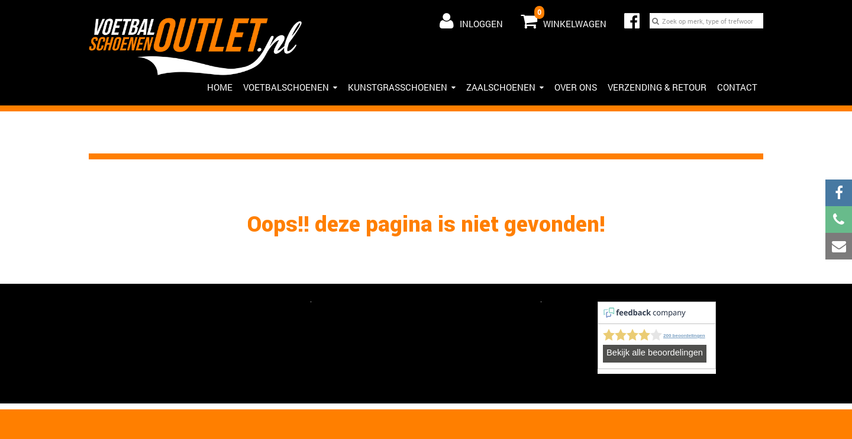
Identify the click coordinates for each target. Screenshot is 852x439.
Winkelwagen (563, 18)
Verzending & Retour (657, 87)
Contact (737, 87)
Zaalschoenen (505, 87)
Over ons (575, 87)
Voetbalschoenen (290, 87)
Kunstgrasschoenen (402, 87)
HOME (220, 87)
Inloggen (471, 21)
